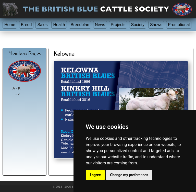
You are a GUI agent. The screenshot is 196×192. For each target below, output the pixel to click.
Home (9, 24)
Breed (26, 24)
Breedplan (80, 24)
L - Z (16, 94)
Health (59, 24)
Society (137, 24)
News (100, 24)
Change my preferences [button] (129, 175)
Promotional (179, 24)
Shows (156, 24)
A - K (16, 88)
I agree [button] (95, 175)
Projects (118, 24)
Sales (42, 24)
